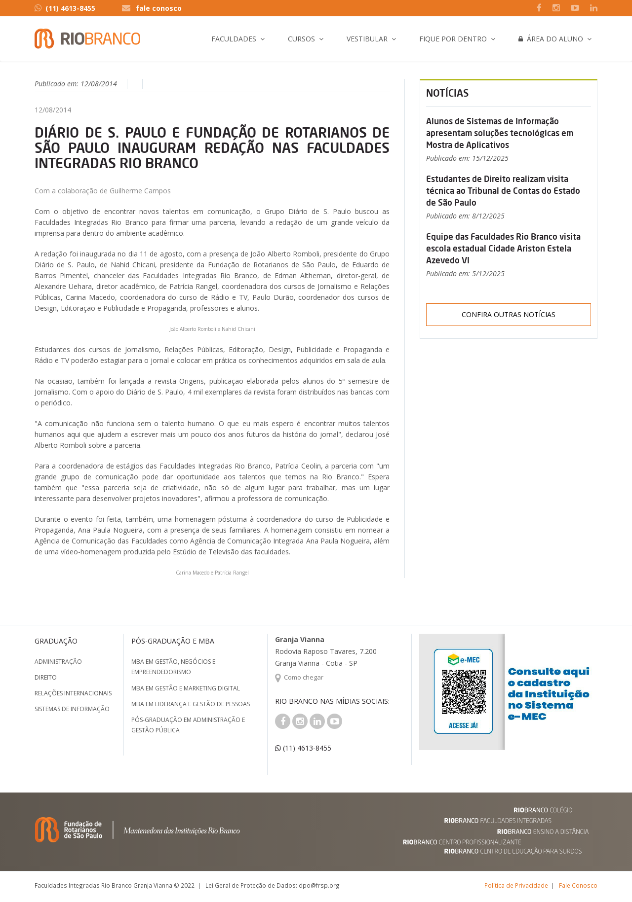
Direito (46, 677)
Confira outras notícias (508, 314)
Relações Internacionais (73, 693)
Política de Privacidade (516, 885)
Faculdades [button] (233, 38)
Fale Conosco (578, 885)
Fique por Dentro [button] (453, 38)
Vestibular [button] (367, 38)
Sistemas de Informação (72, 709)
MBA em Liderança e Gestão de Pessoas (190, 704)
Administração (58, 661)
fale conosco (159, 8)
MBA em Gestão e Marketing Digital (185, 688)
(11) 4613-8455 (65, 8)
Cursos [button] (301, 38)
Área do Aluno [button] (550, 38)
